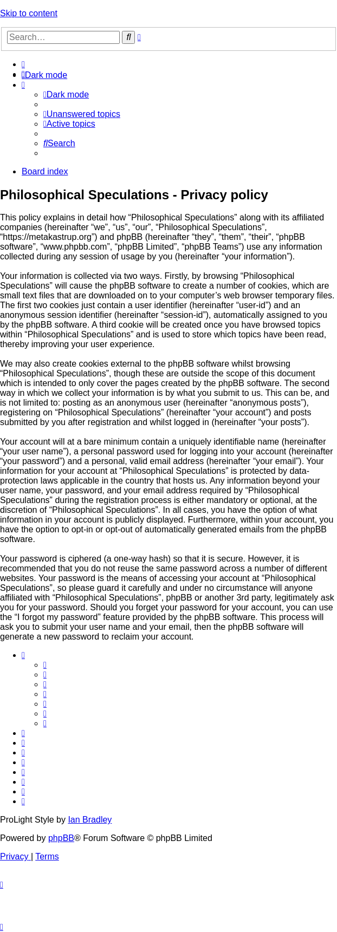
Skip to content (28, 13)
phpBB (61, 838)
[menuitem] (23, 64)
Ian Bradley (90, 819)
